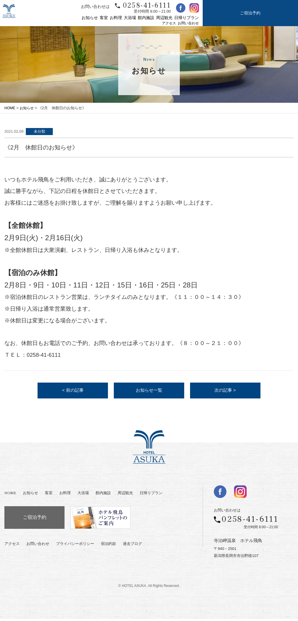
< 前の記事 (72, 391)
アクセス (169, 23)
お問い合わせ (188, 23)
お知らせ (90, 18)
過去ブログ (132, 546)
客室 (104, 18)
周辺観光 (164, 18)
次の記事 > (225, 391)
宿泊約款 (108, 546)
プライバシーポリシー (75, 546)
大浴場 (130, 18)
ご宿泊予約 (250, 13)
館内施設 (146, 18)
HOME (10, 108)
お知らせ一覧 (149, 391)
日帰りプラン (186, 18)
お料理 (116, 18)
